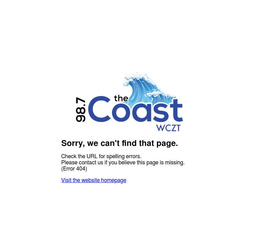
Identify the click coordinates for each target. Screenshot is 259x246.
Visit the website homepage (93, 180)
